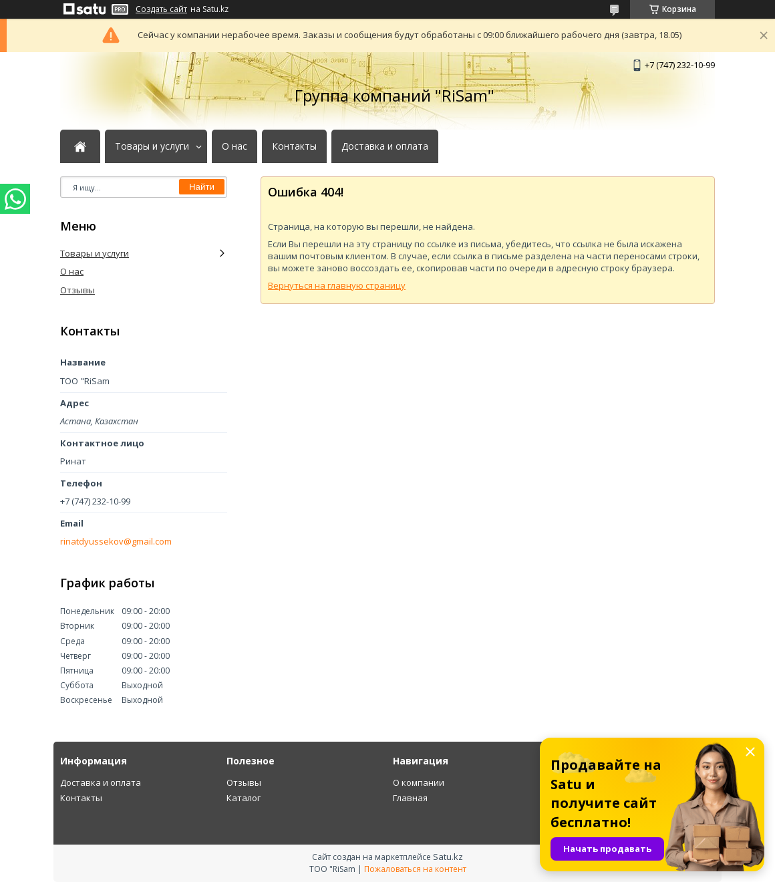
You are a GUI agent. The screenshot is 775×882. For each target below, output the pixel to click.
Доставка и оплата (384, 146)
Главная (410, 798)
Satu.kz (448, 857)
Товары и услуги (152, 146)
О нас (234, 146)
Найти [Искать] (201, 187)
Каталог (243, 798)
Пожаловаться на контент (415, 869)
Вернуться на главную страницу (337, 285)
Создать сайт (161, 9)
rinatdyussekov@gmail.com (116, 541)
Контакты (294, 146)
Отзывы (77, 290)
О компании (418, 782)
